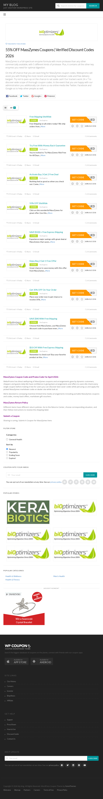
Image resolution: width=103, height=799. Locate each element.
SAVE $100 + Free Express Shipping (46, 232)
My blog (10, 5)
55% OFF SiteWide (38, 203)
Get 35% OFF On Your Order (43, 289)
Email (36, 136)
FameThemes (70, 786)
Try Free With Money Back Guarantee (47, 145)
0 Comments (91, 136)
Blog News (11, 696)
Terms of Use (48, 790)
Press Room (11, 725)
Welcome (7, 790)
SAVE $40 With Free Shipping (43, 318)
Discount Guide (13, 734)
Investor (10, 691)
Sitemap (17, 790)
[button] (11, 96)
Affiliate (10, 701)
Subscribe (90, 475)
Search (93, 6)
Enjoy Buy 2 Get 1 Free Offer (43, 261)
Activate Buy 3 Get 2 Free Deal (43, 174)
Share (27, 136)
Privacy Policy (62, 790)
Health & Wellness (13, 576)
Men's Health (59, 576)
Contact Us (11, 739)
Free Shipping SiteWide (40, 116)
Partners (27, 790)
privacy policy (55, 482)
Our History (11, 681)
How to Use (11, 729)
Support (10, 720)
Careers (10, 686)
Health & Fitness (12, 579)
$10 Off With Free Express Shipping (46, 347)
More (43, 126)
